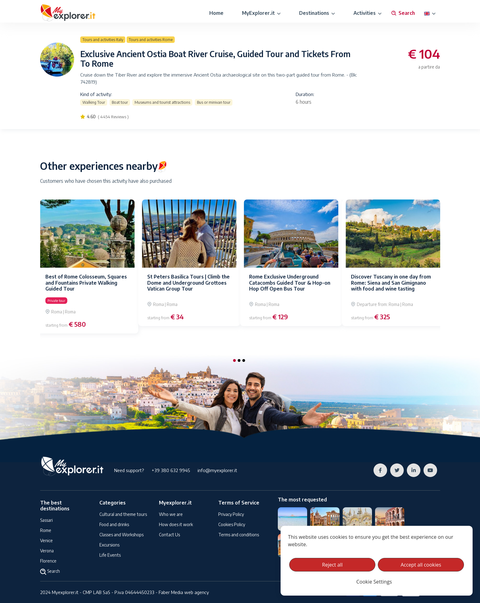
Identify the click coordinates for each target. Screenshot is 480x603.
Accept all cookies (421, 564)
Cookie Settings (374, 581)
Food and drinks (114, 524)
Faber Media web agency (184, 592)
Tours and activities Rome (151, 39)
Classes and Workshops (121, 534)
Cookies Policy (231, 524)
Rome (45, 530)
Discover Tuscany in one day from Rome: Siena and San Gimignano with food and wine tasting (391, 282)
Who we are (171, 514)
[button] (234, 360)
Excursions (109, 544)
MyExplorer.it (261, 13)
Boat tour (120, 102)
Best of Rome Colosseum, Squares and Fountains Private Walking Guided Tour (86, 282)
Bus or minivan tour (213, 102)
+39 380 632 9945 (171, 470)
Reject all (332, 564)
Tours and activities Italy (102, 39)
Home (216, 13)
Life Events (110, 555)
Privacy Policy (231, 514)
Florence (48, 560)
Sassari (46, 520)
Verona (47, 550)
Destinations (317, 13)
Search (403, 13)
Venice (46, 540)
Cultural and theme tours (123, 514)
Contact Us (169, 534)
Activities (367, 13)
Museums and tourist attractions (162, 102)
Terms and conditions (238, 534)
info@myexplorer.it (217, 470)
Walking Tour (93, 102)
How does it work (176, 524)
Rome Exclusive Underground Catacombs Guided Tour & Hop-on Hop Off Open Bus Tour (289, 282)
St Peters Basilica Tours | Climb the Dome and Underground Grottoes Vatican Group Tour (188, 282)
